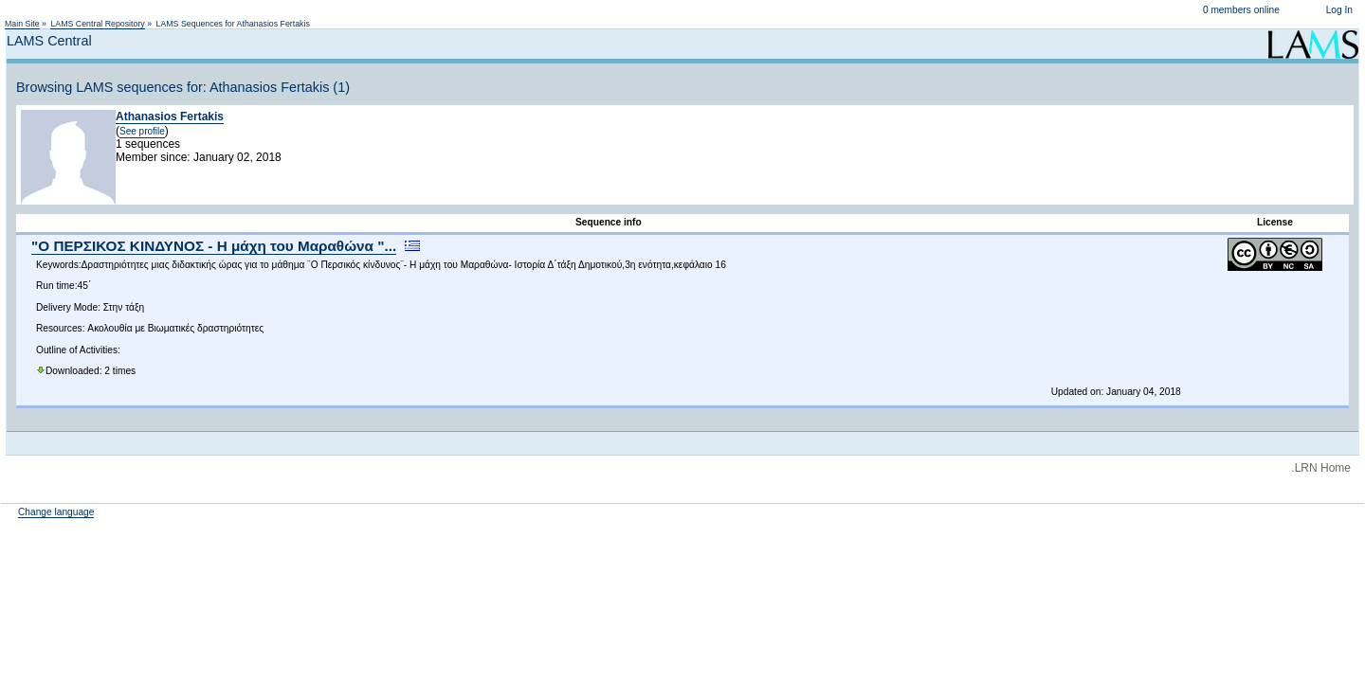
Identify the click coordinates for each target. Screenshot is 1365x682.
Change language (56, 512)
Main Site (22, 23)
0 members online (1241, 10)
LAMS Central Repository (97, 23)
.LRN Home (1321, 468)
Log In (1339, 10)
